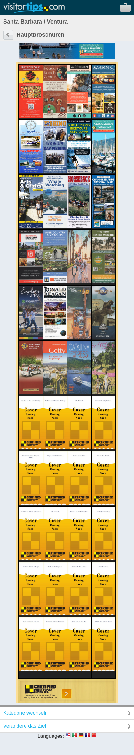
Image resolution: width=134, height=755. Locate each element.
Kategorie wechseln (25, 712)
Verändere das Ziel (24, 726)
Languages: (51, 736)
